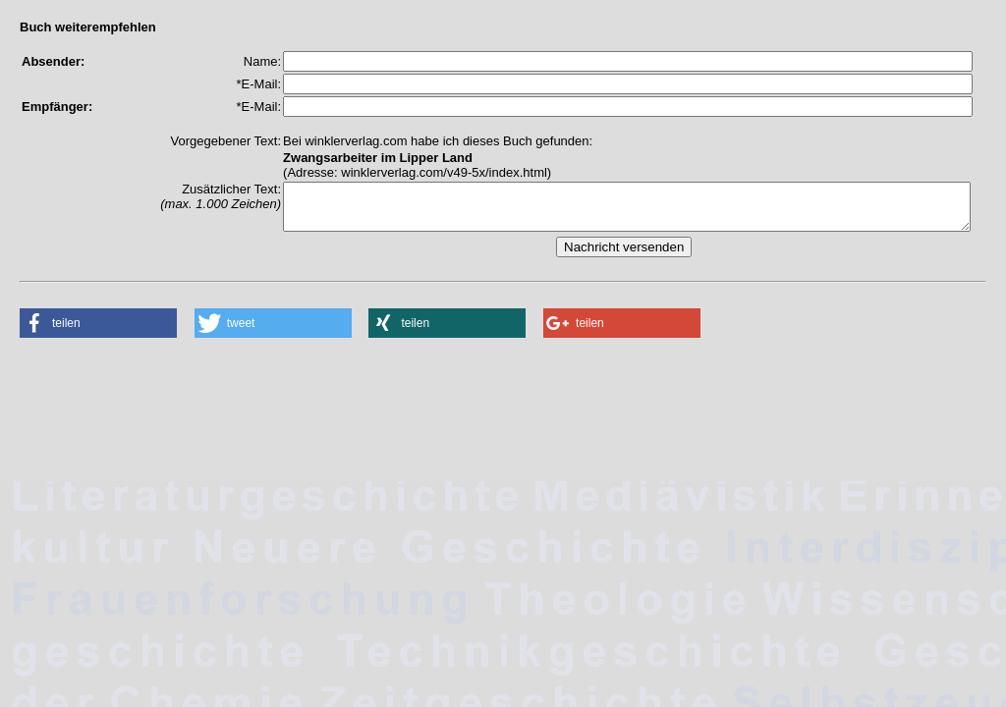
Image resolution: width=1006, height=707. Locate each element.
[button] (98, 332)
